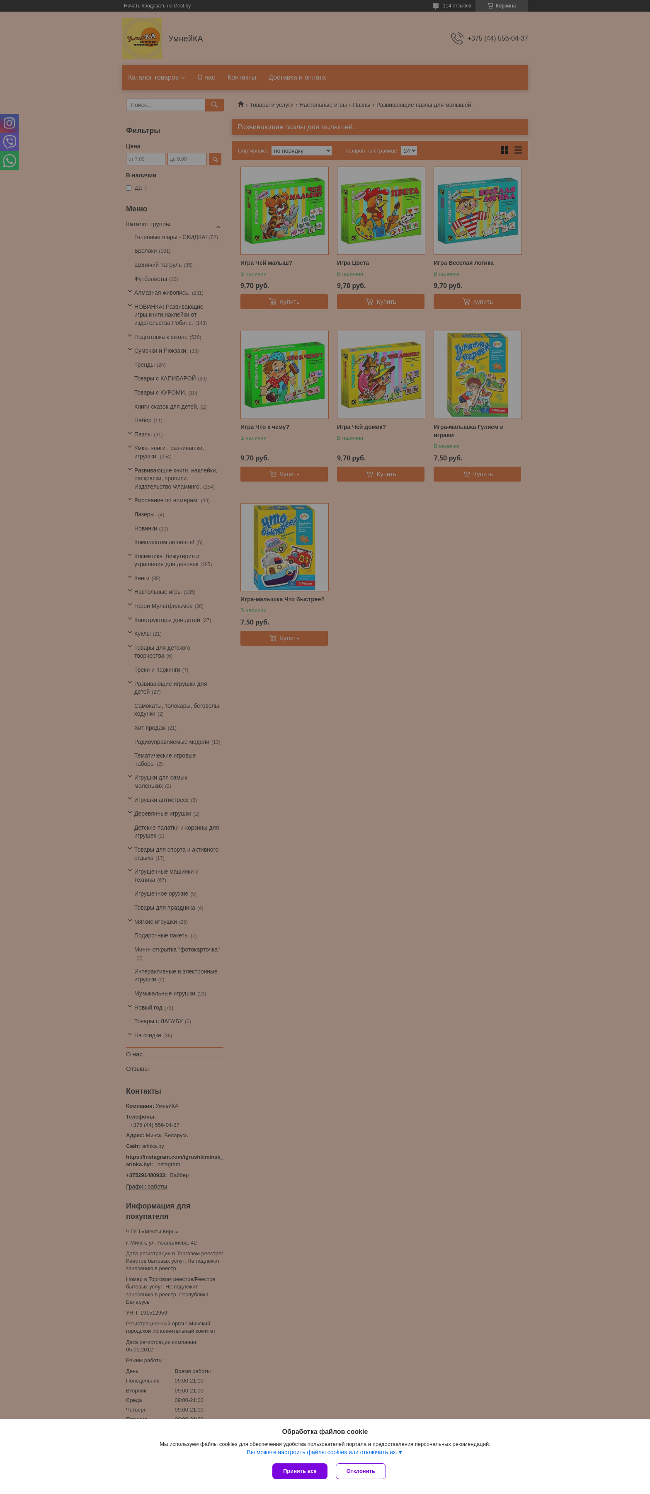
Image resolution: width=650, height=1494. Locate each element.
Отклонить (361, 1471)
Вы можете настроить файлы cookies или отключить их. (322, 1452)
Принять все (300, 1471)
